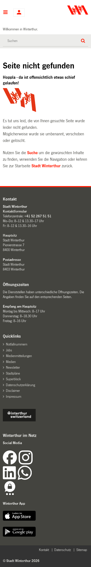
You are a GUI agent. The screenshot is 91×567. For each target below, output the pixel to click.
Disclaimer (13, 391)
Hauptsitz (10, 235)
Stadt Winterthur (46, 166)
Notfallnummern (16, 344)
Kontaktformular (15, 211)
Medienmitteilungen (19, 356)
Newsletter (13, 367)
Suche (32, 153)
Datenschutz (62, 550)
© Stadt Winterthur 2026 (21, 561)
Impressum (13, 396)
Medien (11, 362)
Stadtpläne (13, 373)
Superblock (13, 379)
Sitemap (81, 550)
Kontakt (44, 550)
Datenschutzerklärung (20, 385)
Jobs (9, 350)
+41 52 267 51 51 (37, 216)
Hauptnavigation (5, 13)
